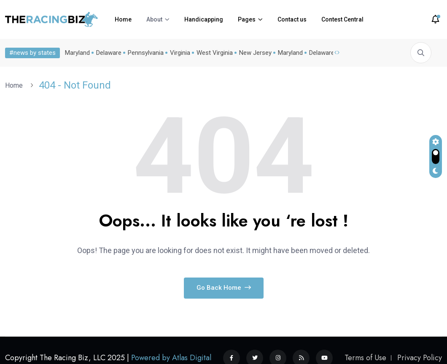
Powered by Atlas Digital (171, 357)
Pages (247, 19)
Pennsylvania (146, 53)
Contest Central (342, 19)
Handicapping (203, 19)
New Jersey (255, 53)
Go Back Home (224, 287)
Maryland (77, 53)
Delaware (108, 53)
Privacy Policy (419, 357)
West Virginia (215, 53)
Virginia (180, 53)
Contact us (292, 19)
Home (123, 19)
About (154, 19)
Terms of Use (365, 357)
